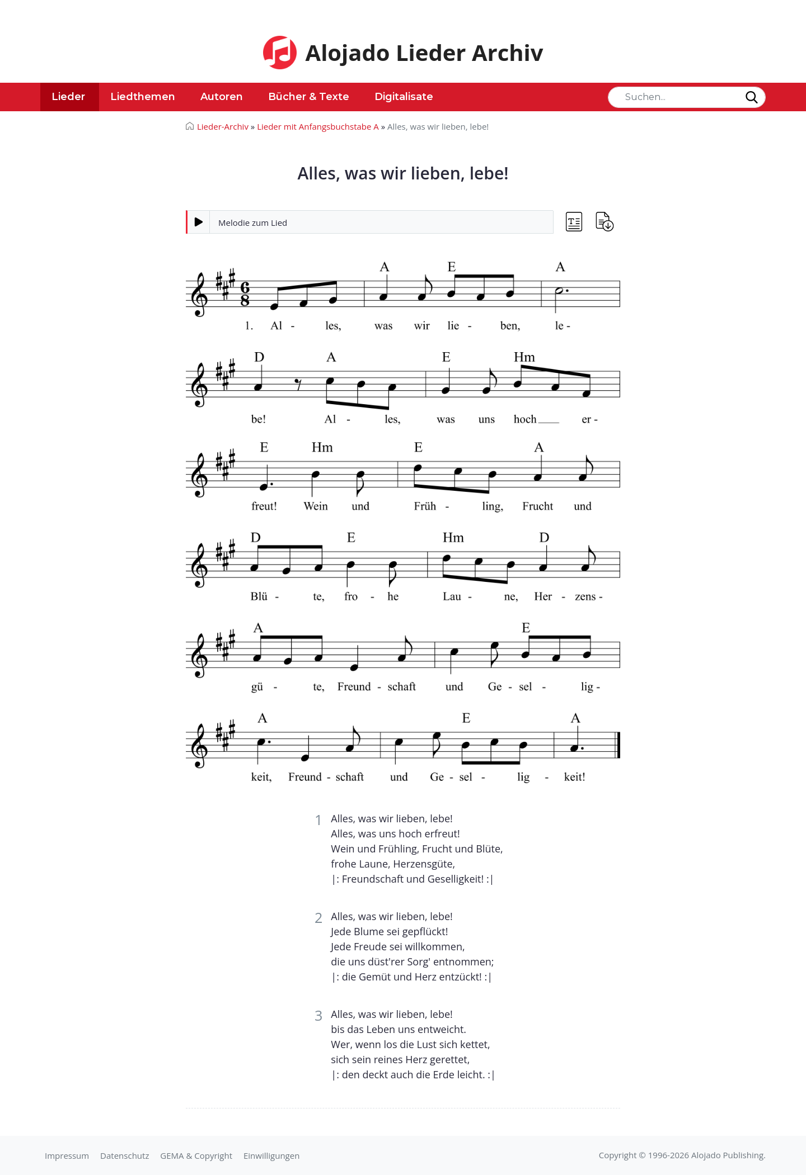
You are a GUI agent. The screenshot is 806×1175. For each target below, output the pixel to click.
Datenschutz (124, 1155)
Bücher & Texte (308, 97)
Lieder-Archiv (223, 126)
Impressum (67, 1155)
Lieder (68, 97)
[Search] (687, 97)
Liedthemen (142, 97)
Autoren (221, 97)
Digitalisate (403, 97)
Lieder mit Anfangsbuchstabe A (318, 126)
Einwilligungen (271, 1155)
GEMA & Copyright (196, 1155)
